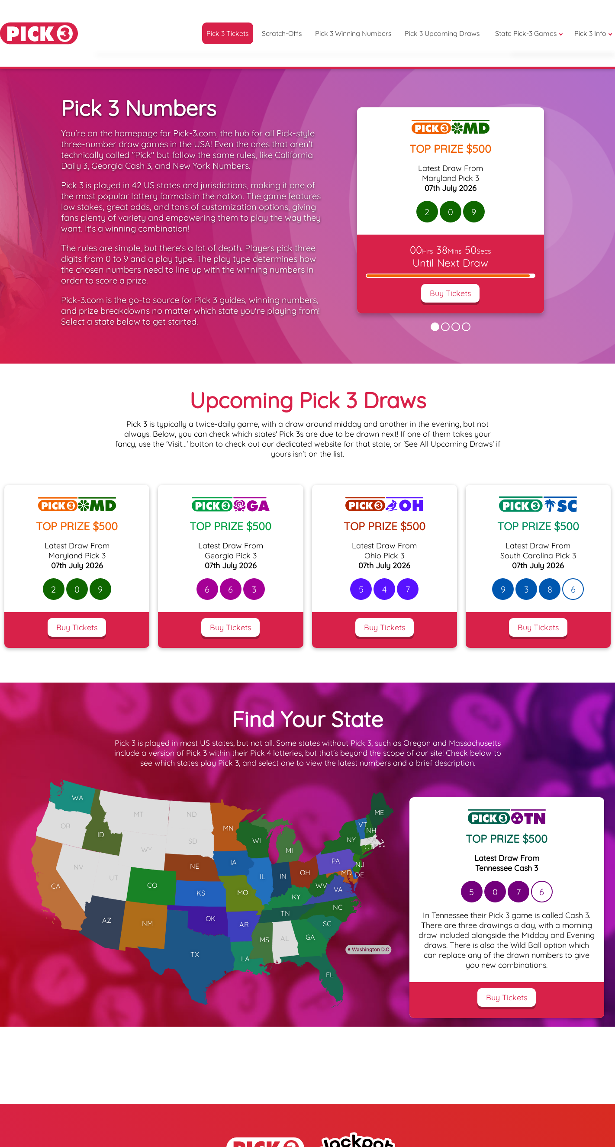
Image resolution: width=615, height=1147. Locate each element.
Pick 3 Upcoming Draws (442, 33)
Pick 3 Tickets (227, 33)
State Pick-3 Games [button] (526, 33)
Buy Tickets (450, 293)
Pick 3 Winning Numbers (353, 33)
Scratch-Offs (282, 33)
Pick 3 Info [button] (590, 33)
